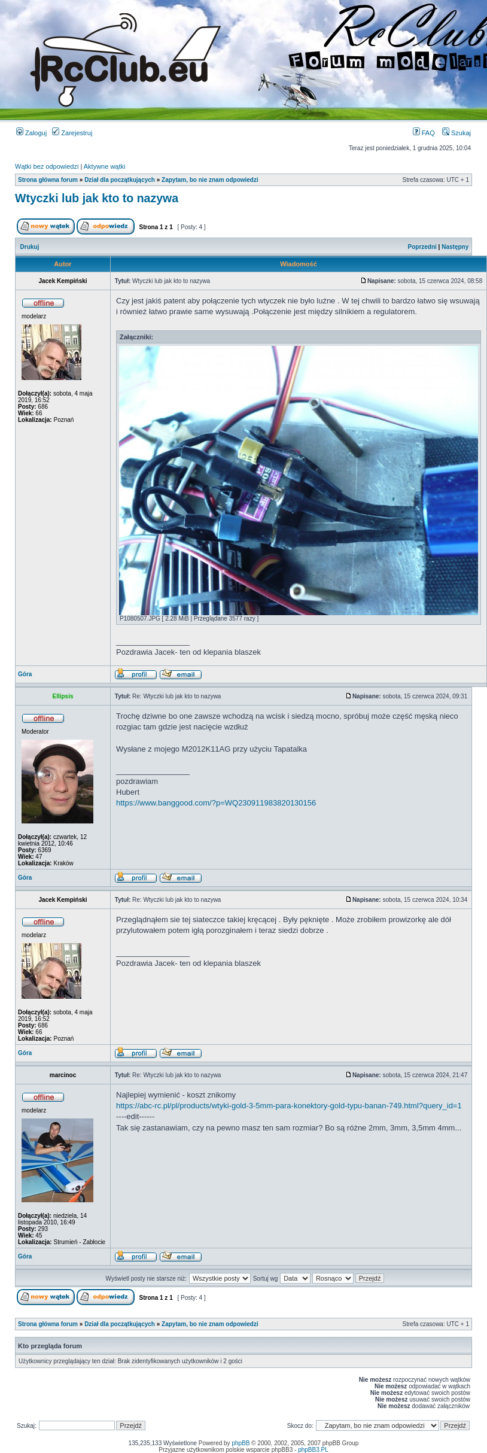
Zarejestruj (72, 132)
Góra (25, 674)
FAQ (424, 132)
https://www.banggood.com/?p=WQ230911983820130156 (216, 802)
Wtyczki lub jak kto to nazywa (96, 198)
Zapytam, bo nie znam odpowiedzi (210, 180)
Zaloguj (31, 132)
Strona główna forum (48, 180)
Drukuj (29, 247)
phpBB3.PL (313, 1449)
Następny (455, 247)
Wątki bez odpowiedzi (46, 166)
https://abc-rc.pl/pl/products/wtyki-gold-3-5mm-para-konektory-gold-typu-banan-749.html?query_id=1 (289, 1105)
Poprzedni (422, 247)
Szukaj (456, 132)
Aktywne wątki (105, 166)
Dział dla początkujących (119, 180)
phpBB (240, 1443)
